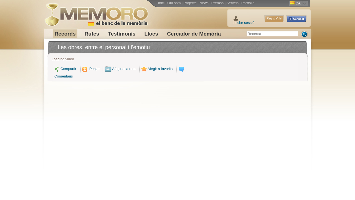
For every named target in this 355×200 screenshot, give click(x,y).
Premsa (217, 3)
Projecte (190, 3)
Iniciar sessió (244, 23)
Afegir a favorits (156, 69)
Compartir (65, 69)
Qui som (174, 3)
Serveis (233, 3)
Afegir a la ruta (120, 69)
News (204, 3)
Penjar (90, 69)
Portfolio (248, 3)
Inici (161, 3)
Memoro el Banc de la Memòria (96, 12)
